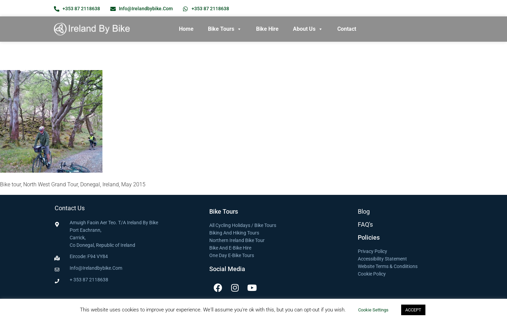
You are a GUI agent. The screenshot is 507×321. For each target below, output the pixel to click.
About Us (308, 29)
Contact (346, 29)
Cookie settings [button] (373, 309)
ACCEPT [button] (413, 309)
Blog (364, 211)
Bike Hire (267, 29)
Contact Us (70, 208)
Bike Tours (225, 29)
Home (186, 29)
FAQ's (365, 224)
